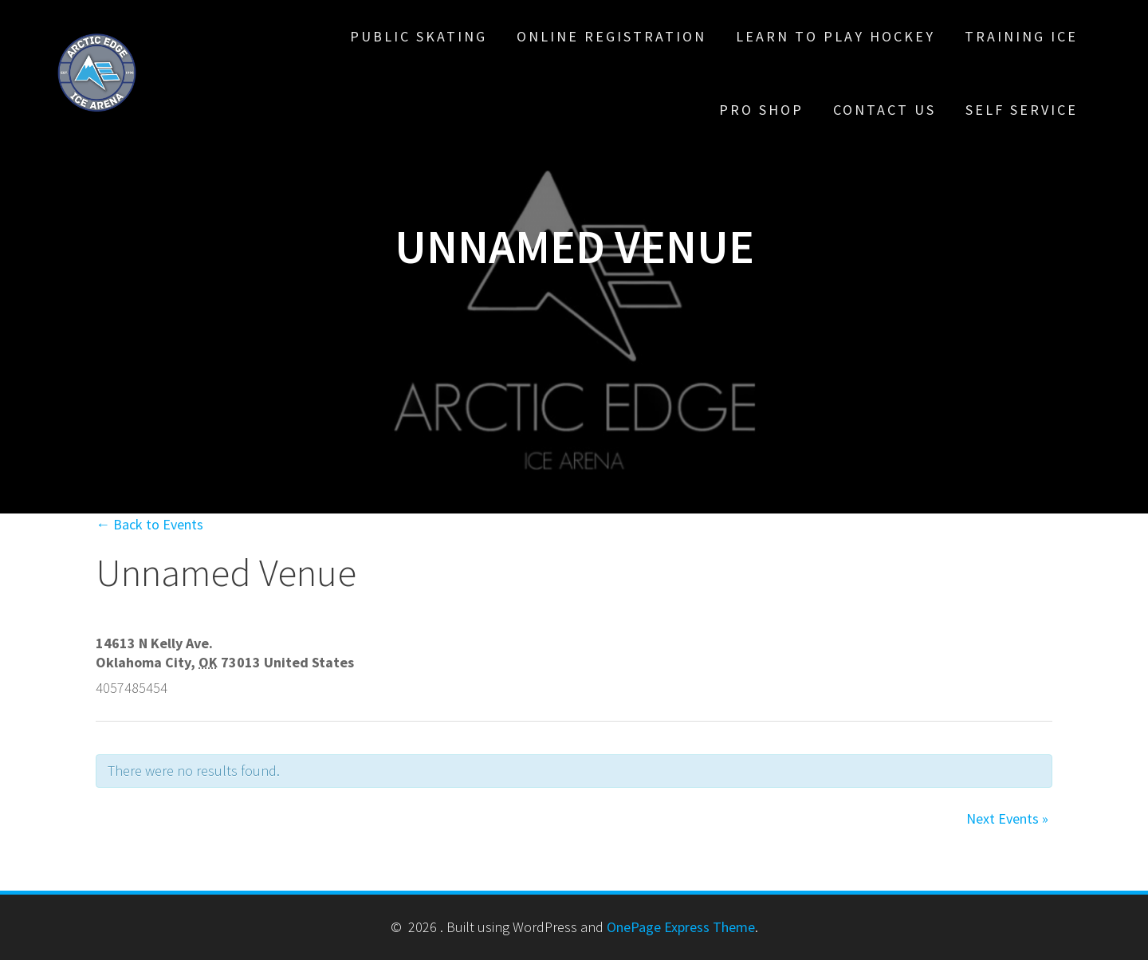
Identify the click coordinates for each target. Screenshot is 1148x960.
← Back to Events (149, 524)
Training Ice (1021, 36)
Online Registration (611, 36)
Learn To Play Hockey (835, 36)
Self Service (1021, 109)
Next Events (1007, 818)
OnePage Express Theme (681, 927)
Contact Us (884, 109)
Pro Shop (761, 109)
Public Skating (418, 36)
